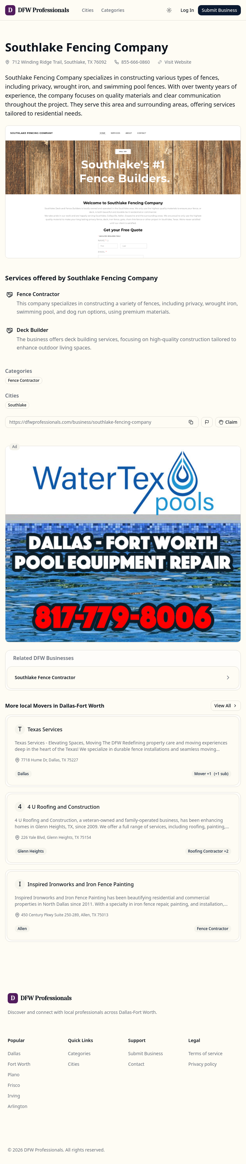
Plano (14, 1075)
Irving (14, 1096)
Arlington (17, 1106)
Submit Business (219, 10)
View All (225, 705)
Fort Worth (19, 1064)
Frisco (14, 1085)
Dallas (14, 1053)
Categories (112, 10)
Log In (187, 10)
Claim (228, 422)
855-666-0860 (135, 62)
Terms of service (205, 1053)
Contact (136, 1064)
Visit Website (178, 62)
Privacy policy (202, 1064)
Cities (88, 10)
